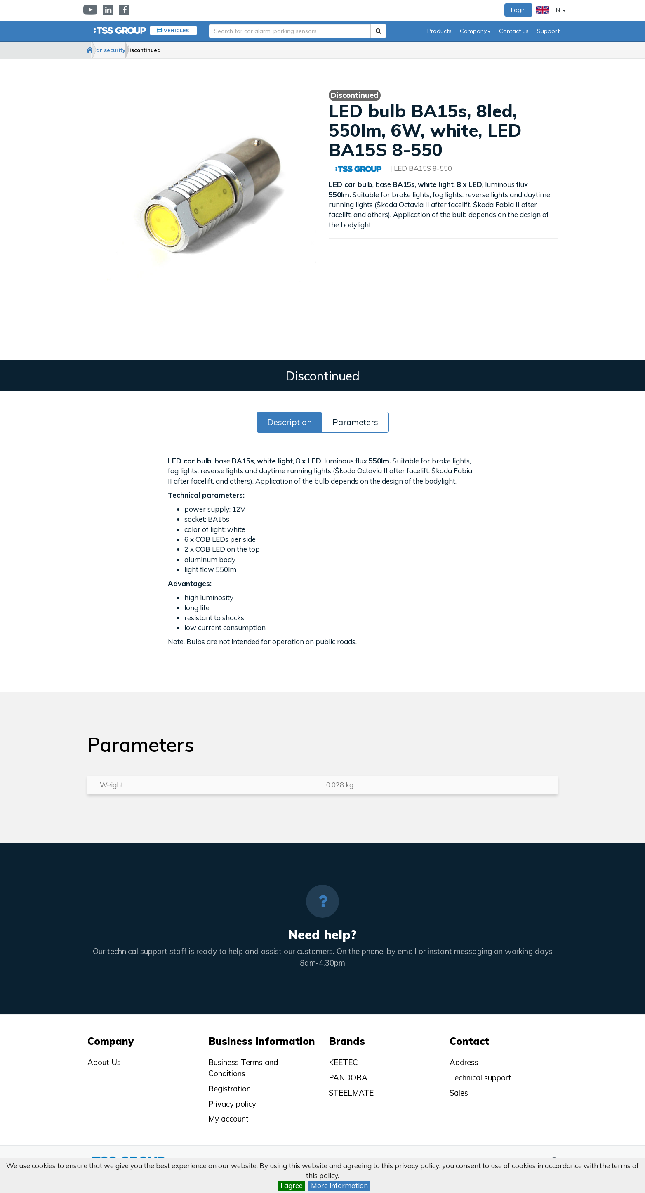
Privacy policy (232, 1104)
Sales (459, 1093)
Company (475, 31)
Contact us (514, 31)
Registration (229, 1089)
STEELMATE (351, 1093)
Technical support (480, 1077)
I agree (291, 1185)
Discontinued (186, 50)
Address (464, 1062)
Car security (135, 50)
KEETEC (343, 1062)
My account (228, 1119)
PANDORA (348, 1077)
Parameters (355, 422)
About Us (104, 1062)
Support (548, 31)
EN (551, 10)
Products (439, 31)
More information (339, 1185)
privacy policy (417, 1165)
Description (289, 422)
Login (518, 10)
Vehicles (176, 30)
